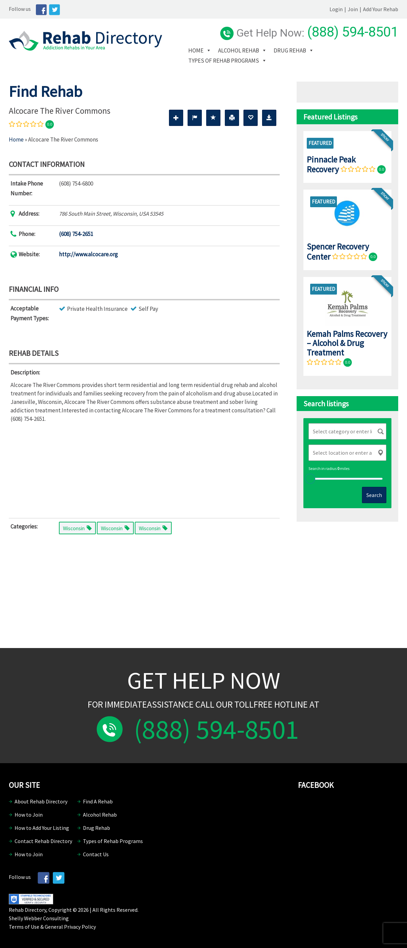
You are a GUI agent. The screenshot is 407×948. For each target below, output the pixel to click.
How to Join (29, 814)
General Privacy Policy (70, 926)
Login (336, 9)
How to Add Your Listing (42, 827)
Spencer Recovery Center (338, 251)
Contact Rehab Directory (43, 841)
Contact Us (96, 854)
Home (196, 50)
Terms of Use (24, 926)
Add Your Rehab (380, 9)
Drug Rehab (290, 50)
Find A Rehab (98, 801)
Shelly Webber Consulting (39, 918)
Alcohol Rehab (238, 50)
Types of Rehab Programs (223, 60)
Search (374, 495)
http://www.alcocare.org (88, 254)
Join (353, 9)
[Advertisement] (144, 468)
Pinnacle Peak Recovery (331, 164)
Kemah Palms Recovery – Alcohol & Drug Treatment (347, 343)
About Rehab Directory (41, 801)
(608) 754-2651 (76, 234)
